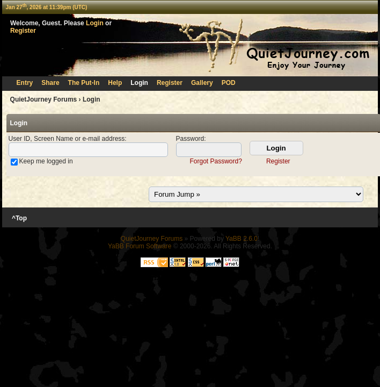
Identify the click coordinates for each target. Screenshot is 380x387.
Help (115, 83)
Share (50, 83)
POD (229, 83)
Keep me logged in (46, 161)
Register (23, 30)
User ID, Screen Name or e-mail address (67, 138)
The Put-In (84, 83)
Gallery (202, 83)
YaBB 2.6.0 (241, 238)
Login (95, 23)
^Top (19, 218)
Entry (25, 83)
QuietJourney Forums (43, 99)
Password (190, 138)
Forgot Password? (215, 161)
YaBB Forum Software (140, 246)
